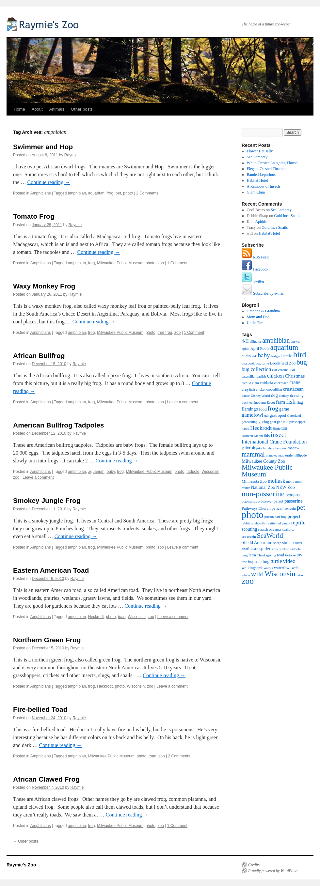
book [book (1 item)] (251, 363)
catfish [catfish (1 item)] (261, 376)
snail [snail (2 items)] (245, 549)
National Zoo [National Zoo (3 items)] (263, 487)
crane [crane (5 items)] (294, 382)
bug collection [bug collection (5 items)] (256, 369)
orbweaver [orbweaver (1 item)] (265, 501)
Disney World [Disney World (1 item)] (260, 395)
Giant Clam (256, 192)
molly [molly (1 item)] (290, 481)
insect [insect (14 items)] (278, 434)
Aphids (261, 221)
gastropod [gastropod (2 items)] (278, 415)
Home (19, 109)
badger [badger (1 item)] (275, 356)
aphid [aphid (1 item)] (245, 348)
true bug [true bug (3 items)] (261, 561)
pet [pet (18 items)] (301, 507)
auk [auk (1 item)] (254, 356)
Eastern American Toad (51, 570)
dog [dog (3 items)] (274, 395)
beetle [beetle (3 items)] (286, 355)
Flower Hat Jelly (260, 151)
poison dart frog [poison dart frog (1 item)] (275, 517)
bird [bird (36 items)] (299, 354)
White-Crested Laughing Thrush (272, 163)
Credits (254, 865)
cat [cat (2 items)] (292, 369)
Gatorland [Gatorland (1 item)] (294, 415)
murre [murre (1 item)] (246, 488)
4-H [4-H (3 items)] (245, 341)
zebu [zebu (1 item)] (299, 575)
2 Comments (147, 193)
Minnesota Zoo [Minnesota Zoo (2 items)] (254, 481)
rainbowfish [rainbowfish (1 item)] (259, 523)
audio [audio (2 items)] (246, 356)
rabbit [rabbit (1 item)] (246, 523)
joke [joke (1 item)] (259, 448)
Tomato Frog (34, 216)
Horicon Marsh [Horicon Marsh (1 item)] (252, 436)
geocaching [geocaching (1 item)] (250, 422)
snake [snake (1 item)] (254, 549)
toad (121, 616)
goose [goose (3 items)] (282, 421)
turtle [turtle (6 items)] (276, 561)
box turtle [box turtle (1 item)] (262, 363)
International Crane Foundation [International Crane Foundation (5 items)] (274, 441)
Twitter (253, 281)
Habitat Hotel (257, 180)
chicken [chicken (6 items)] (275, 376)
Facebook (255, 269)
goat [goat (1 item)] (273, 422)
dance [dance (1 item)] (246, 395)
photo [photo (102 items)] (253, 514)
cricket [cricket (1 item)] (260, 389)
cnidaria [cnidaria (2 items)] (266, 383)
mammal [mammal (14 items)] (253, 454)
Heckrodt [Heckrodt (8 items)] (261, 428)
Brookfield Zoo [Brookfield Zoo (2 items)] (283, 363)
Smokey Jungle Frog (47, 500)
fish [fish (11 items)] (291, 401)
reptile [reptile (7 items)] (298, 523)
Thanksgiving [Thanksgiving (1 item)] (266, 555)
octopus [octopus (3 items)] (292, 494)
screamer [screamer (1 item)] (275, 529)
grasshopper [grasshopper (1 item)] (297, 422)
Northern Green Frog (47, 640)
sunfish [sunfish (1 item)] (285, 549)
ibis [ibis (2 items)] (267, 435)
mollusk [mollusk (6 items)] (276, 481)
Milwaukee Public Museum (120, 263)
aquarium (96, 193)
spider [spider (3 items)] (264, 548)
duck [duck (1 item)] (245, 402)
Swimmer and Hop (43, 146)
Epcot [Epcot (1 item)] (271, 402)
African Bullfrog (39, 355)
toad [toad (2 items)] (280, 555)
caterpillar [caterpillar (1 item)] (249, 376)
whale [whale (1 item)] (246, 575)
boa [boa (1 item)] (244, 363)
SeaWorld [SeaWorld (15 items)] (270, 535)
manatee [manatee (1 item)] (272, 455)
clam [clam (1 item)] (255, 383)
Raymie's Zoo (44, 23)
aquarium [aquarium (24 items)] (284, 347)
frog (109, 193)
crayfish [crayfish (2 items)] (248, 389)
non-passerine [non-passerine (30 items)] (263, 494)
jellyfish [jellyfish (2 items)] (248, 448)
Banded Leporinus (261, 174)
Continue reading (48, 182)
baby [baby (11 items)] (264, 355)
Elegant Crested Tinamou (267, 168)
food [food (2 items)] (262, 409)
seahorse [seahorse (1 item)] (288, 529)
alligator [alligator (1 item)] (256, 341)
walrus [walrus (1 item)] (268, 568)
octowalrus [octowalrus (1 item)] (249, 501)
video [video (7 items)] (289, 561)
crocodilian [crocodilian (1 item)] (274, 389)
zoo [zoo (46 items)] (248, 581)
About (37, 109)
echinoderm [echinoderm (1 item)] (257, 402)
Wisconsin (210, 471)
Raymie (71, 155)
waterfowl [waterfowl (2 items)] (282, 568)
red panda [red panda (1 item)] (283, 523)
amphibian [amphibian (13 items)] (276, 340)
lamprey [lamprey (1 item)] (281, 448)
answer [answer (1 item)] (295, 341)
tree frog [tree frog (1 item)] (247, 562)
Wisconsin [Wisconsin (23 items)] (280, 574)
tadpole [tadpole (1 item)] (295, 549)
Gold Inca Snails (287, 215)
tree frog (165, 332)
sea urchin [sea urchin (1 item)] (249, 536)
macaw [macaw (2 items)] (293, 448)
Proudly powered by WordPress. (273, 870)
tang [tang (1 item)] (245, 555)
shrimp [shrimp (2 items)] (288, 542)
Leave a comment (182, 402)
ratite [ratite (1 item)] (272, 523)
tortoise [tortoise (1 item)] (290, 555)
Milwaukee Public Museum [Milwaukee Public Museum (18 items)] (267, 470)
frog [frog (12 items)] (272, 408)
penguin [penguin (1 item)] (290, 508)
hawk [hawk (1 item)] (245, 428)
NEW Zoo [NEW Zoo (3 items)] (285, 487)
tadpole (192, 471)
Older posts (25, 841)
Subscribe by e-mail (263, 293)
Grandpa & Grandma (263, 311)
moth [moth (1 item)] (298, 481)
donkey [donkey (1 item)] (284, 395)
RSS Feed (255, 257)
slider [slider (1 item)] (298, 543)
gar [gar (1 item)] (266, 415)
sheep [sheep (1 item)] (277, 543)
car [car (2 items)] (274, 369)
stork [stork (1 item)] (274, 549)
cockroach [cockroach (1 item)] (281, 383)
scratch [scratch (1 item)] (263, 529)
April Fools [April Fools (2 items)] (259, 348)
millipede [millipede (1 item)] (300, 455)
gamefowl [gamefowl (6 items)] (253, 415)
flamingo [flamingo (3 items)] (250, 409)
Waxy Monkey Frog (44, 286)
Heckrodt (96, 616)
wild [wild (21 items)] (257, 574)
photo (128, 193)
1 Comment (177, 263)
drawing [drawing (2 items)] (296, 395)
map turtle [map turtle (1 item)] (285, 455)
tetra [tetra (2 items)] (252, 555)
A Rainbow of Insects (264, 186)
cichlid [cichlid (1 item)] (246, 383)
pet (118, 193)
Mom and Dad (258, 317)
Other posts (82, 109)
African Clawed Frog (46, 779)
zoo (161, 263)
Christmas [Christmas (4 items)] (295, 376)
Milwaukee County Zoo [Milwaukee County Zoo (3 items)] (263, 461)
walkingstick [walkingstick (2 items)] (252, 568)
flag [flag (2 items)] (299, 402)
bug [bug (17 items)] (301, 362)
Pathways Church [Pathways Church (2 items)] (256, 508)
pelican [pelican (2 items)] (277, 508)
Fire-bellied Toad (40, 709)
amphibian (77, 193)
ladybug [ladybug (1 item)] (268, 448)
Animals (56, 109)
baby (110, 471)
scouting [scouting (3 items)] (249, 529)
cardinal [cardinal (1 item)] (283, 370)
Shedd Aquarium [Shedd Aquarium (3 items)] (257, 542)
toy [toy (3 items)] (299, 554)
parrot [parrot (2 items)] (278, 501)
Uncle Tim (255, 322)
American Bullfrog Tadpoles (58, 425)
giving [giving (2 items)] (264, 421)
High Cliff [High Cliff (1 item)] (280, 428)
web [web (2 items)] (295, 568)
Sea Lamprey (257, 157)
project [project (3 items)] (294, 516)
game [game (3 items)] (284, 409)
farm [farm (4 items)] (280, 402)
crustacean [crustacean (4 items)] (293, 389)
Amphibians (40, 193)
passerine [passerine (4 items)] (293, 501)
